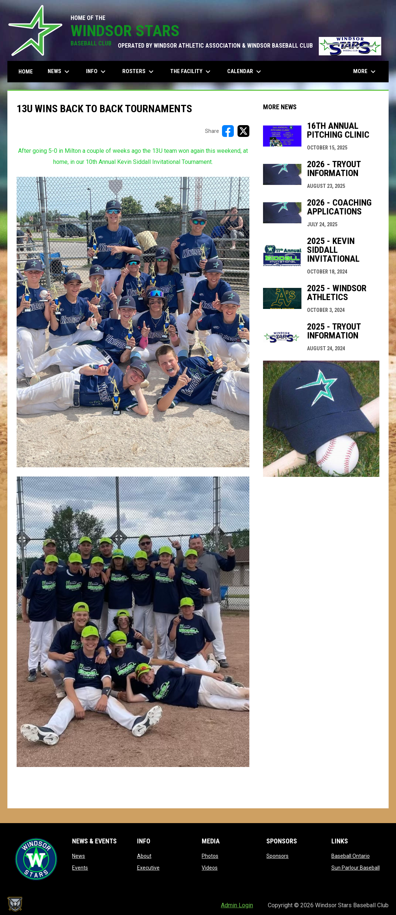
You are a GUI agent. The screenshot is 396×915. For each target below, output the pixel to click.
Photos (210, 856)
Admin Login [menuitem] (237, 905)
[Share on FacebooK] (228, 131)
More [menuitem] (365, 71)
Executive (148, 868)
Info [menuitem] (96, 71)
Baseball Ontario (350, 856)
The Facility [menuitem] (191, 71)
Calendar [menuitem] (245, 71)
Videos (210, 868)
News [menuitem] (59, 71)
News (78, 856)
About (144, 856)
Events (80, 868)
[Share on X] (243, 131)
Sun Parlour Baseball (355, 868)
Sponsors (277, 856)
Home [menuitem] (25, 71)
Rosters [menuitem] (139, 71)
